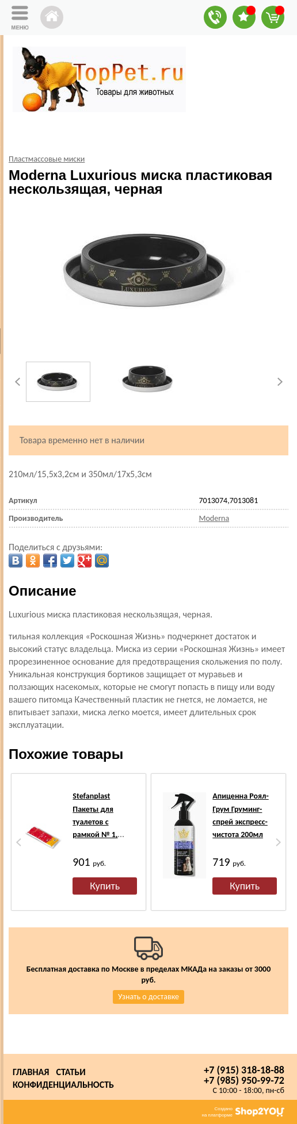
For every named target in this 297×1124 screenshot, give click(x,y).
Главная (31, 1072)
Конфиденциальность (63, 1084)
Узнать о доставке (148, 997)
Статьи (70, 1072)
